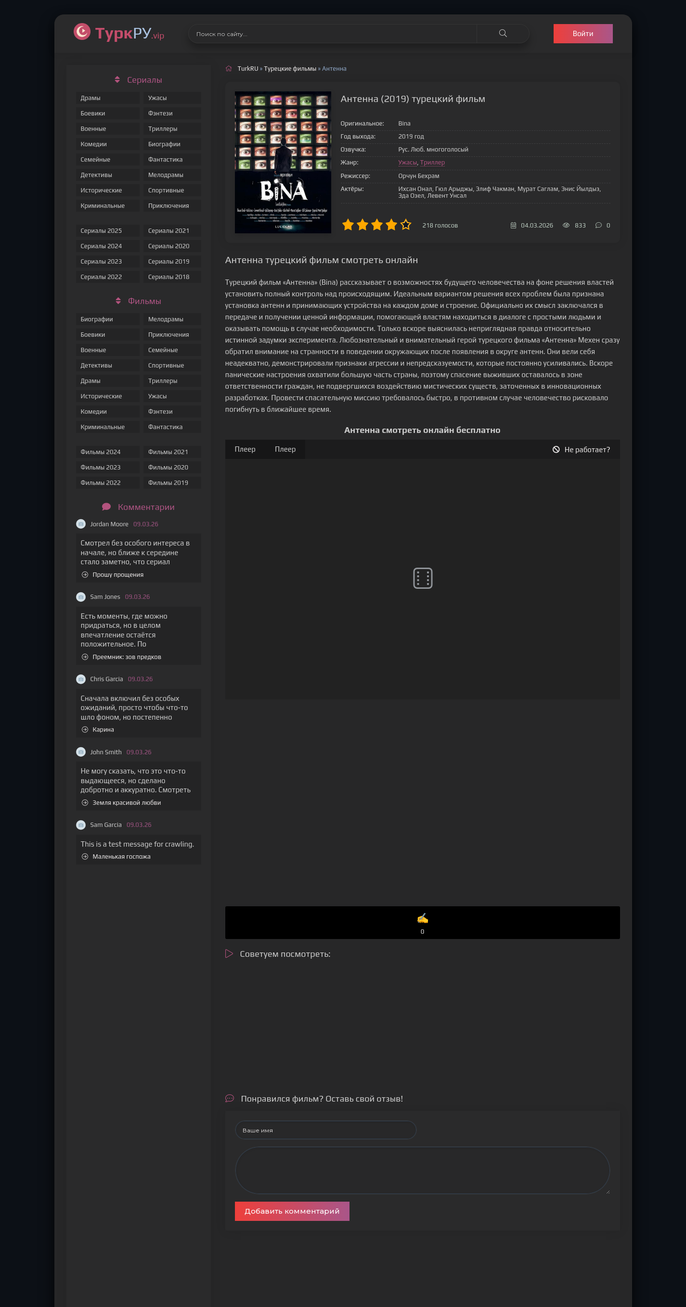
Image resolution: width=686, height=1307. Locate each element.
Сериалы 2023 (101, 261)
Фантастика (165, 159)
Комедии (94, 144)
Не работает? (581, 449)
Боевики (93, 113)
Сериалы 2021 (169, 230)
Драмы (91, 98)
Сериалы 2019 (169, 261)
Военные (93, 128)
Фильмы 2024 (101, 452)
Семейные (96, 159)
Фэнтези (160, 113)
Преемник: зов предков (122, 657)
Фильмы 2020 (168, 467)
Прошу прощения (113, 574)
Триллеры (163, 128)
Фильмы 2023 (101, 467)
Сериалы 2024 (101, 246)
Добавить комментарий (292, 1211)
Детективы (97, 174)
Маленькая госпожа (116, 856)
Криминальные (103, 205)
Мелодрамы (165, 174)
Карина (98, 729)
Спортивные (166, 190)
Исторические (101, 190)
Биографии (164, 144)
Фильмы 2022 (101, 482)
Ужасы (157, 98)
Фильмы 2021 (168, 452)
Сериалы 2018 (169, 276)
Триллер (432, 162)
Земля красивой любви (121, 802)
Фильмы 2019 (168, 482)
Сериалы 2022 (101, 276)
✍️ (422, 924)
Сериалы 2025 (101, 230)
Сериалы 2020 (169, 246)
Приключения (168, 205)
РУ (130, 32)
